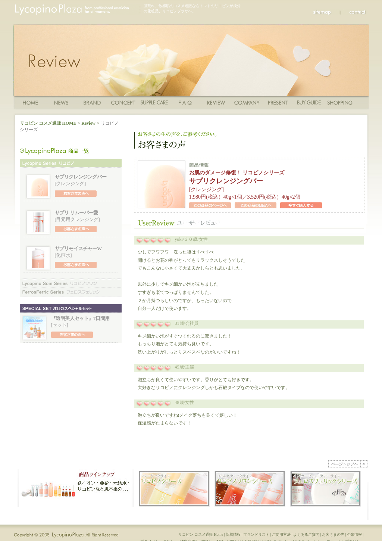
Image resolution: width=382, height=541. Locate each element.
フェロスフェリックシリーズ (71, 291)
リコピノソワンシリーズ (71, 283)
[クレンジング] (81, 180)
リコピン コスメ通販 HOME (48, 123)
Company (247, 102)
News (61, 102)
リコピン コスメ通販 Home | (201, 538)
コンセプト (123, 102)
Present (278, 102)
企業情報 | (355, 538)
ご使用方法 (154, 102)
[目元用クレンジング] (77, 215)
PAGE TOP (347, 463)
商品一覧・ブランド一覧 (92, 102)
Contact (353, 12)
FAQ (185, 102)
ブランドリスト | (257, 538)
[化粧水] (78, 251)
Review (216, 102)
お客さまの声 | (334, 538)
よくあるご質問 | (307, 538)
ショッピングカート (340, 102)
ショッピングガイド (309, 102)
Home (30, 102)
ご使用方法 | (282, 538)
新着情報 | (234, 538)
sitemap (326, 12)
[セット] (80, 321)
